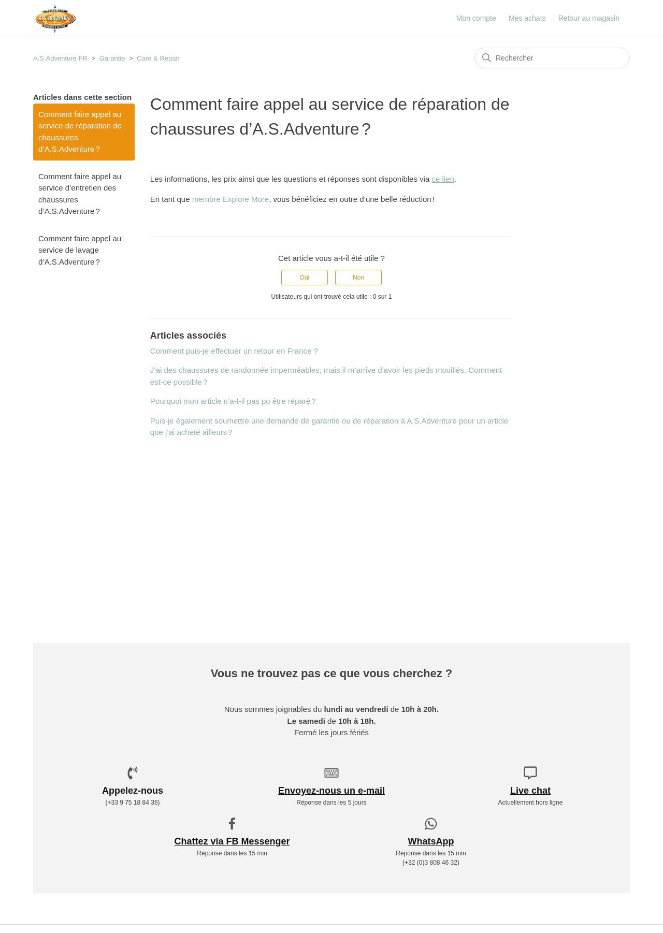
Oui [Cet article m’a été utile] (305, 277)
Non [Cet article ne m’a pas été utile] (358, 277)
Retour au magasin (588, 18)
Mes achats (527, 18)
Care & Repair (158, 58)
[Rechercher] (552, 58)
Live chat (530, 790)
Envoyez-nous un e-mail (331, 790)
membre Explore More (230, 199)
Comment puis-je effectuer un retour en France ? (234, 350)
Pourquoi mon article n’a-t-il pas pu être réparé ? (233, 401)
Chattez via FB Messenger (232, 841)
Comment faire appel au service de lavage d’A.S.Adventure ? (79, 250)
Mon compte (476, 18)
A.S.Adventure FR (60, 58)
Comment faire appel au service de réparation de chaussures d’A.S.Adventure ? (80, 132)
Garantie (112, 58)
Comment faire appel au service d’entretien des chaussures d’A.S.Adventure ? (79, 194)
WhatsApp (431, 841)
